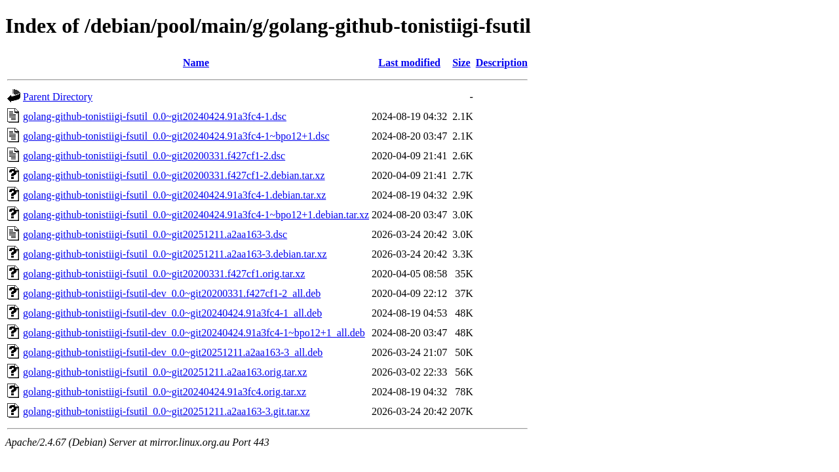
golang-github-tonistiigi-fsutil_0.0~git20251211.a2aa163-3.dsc (155, 234)
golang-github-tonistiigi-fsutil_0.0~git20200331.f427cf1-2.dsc (154, 155)
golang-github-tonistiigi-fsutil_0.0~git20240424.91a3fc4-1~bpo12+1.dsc (176, 136)
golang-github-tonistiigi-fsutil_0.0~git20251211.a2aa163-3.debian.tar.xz (175, 254)
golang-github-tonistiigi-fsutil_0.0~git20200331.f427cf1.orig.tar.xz (164, 273)
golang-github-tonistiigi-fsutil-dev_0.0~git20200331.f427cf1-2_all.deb (172, 293)
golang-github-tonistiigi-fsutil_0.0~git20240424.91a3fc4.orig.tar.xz (164, 391)
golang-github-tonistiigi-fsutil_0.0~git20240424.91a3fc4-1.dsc (154, 116)
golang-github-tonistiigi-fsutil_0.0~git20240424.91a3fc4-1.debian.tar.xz (174, 195)
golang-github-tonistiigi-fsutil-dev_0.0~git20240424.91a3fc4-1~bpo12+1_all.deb (194, 332)
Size (461, 62)
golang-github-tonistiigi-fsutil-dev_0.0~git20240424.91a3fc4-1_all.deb (172, 313)
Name (196, 62)
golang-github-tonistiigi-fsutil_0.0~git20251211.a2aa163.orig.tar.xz (165, 372)
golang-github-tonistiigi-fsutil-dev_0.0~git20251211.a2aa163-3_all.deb (172, 352)
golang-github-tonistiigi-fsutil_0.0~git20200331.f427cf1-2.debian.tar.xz (174, 175)
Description (502, 62)
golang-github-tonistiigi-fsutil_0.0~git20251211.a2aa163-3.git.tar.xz (166, 411)
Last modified (409, 62)
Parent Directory (57, 96)
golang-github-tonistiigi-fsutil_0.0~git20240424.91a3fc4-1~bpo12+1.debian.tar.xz (196, 214)
